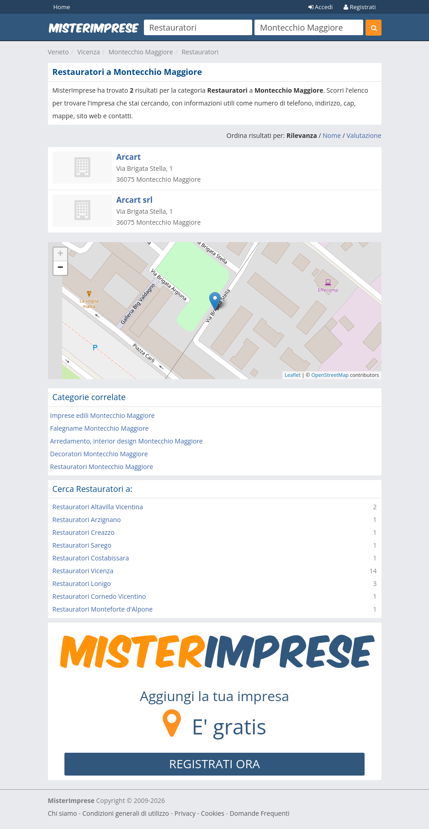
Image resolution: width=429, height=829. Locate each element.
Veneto (58, 52)
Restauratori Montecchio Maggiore (102, 466)
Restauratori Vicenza (83, 570)
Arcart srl (135, 200)
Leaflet (293, 374)
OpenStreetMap (330, 374)
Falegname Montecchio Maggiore (99, 428)
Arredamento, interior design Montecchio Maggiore (126, 441)
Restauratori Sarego (82, 545)
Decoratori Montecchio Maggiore (99, 453)
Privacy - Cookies (199, 813)
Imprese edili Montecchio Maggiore (102, 415)
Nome (332, 135)
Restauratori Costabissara (91, 558)
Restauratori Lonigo (82, 583)
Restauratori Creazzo (84, 532)
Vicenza (88, 52)
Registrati (360, 7)
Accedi (320, 7)
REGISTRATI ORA (214, 763)
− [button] (60, 268)
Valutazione (364, 135)
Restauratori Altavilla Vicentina (98, 506)
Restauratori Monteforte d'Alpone (103, 609)
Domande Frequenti (260, 813)
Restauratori (199, 52)
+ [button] (60, 254)
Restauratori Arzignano (87, 519)
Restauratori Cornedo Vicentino (99, 596)
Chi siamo (62, 813)
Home (61, 7)
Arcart (129, 157)
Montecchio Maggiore (141, 52)
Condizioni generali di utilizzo (125, 813)
